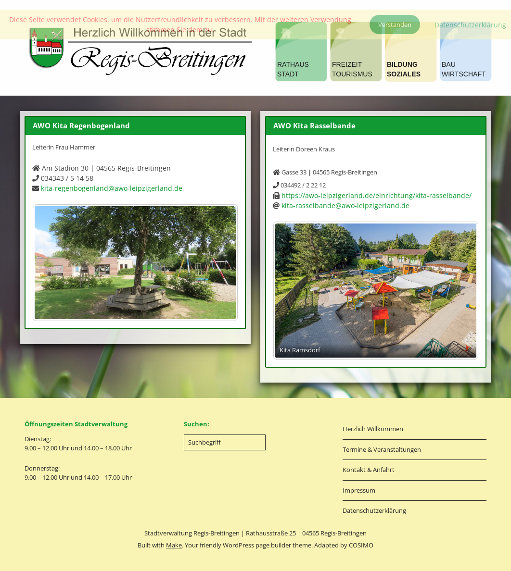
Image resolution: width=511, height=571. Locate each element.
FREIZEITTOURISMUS (352, 69)
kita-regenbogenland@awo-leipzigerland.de (111, 188)
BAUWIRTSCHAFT (464, 69)
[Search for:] (225, 442)
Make (174, 545)
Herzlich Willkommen (373, 428)
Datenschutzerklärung (374, 510)
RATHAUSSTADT (293, 69)
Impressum (359, 490)
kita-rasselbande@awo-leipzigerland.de (345, 205)
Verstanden (394, 24)
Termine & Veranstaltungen (382, 449)
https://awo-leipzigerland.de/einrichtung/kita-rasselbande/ (376, 195)
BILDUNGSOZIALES (404, 69)
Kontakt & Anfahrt (369, 469)
